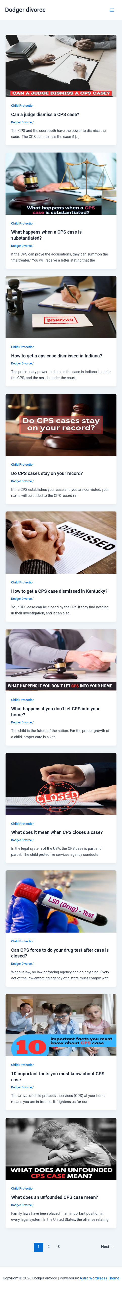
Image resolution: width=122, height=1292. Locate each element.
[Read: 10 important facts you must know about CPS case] (61, 1025)
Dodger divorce (25, 9)
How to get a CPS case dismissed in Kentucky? (59, 591)
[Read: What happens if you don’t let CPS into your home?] (61, 660)
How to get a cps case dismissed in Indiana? (56, 355)
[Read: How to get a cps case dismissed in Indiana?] (61, 307)
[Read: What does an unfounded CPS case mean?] (61, 1148)
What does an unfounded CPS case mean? (54, 1197)
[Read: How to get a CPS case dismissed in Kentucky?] (61, 542)
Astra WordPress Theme (99, 1278)
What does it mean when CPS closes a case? (57, 832)
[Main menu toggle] (111, 10)
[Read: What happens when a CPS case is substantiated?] (61, 183)
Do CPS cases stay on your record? (47, 473)
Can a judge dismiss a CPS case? (45, 114)
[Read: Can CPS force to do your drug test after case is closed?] (61, 901)
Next (107, 1246)
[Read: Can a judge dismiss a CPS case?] (61, 65)
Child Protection (22, 105)
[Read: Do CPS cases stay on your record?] (61, 424)
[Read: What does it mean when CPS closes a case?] (61, 783)
